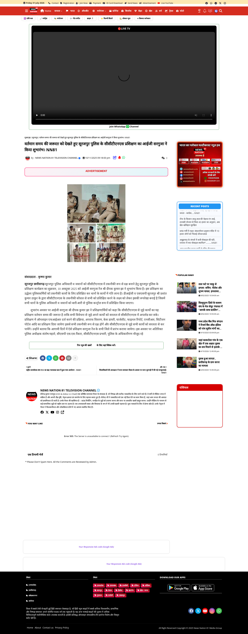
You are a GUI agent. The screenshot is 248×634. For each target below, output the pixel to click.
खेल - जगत (144, 590)
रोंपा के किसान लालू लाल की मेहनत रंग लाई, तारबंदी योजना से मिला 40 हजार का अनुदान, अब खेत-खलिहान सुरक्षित (200, 226)
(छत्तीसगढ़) (32, 590)
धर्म (158, 10)
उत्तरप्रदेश (100, 585)
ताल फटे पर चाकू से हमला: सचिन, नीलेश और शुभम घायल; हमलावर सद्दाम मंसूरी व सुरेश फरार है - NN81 (210, 287)
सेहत (138, 10)
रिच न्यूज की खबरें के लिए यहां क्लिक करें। (96, 345)
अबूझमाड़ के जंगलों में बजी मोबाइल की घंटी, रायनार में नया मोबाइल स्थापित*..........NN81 (198, 245)
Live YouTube (165, 3)
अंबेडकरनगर (32, 595)
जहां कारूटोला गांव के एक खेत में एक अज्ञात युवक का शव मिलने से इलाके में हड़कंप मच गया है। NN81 (210, 343)
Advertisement (148, 3)
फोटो (180, 10)
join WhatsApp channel (124, 126)
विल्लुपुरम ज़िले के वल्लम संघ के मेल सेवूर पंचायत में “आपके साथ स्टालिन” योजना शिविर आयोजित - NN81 (210, 306)
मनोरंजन (98, 10)
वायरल (57, 10)
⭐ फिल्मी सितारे (107, 18)
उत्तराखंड (113, 585)
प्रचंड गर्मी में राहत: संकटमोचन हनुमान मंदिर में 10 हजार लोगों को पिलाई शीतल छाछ (199, 236)
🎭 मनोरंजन (58, 18)
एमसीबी (125, 585)
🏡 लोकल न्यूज (125, 18)
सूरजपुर (35, 137)
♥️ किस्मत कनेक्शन (143, 18)
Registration (67, 3)
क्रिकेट (120, 590)
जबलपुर (122, 595)
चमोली (110, 595)
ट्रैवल (169, 10)
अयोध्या (31, 601)
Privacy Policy (62, 627)
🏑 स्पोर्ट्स (43, 18)
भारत (70, 10)
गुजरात (99, 595)
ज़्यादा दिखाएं (161, 423)
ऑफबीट (83, 10)
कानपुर (99, 590)
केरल (110, 590)
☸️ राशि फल (28, 18)
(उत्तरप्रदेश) (32, 585)
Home (48, 10)
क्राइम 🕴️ (90, 18)
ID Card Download (113, 3)
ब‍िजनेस (126, 10)
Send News (131, 3)
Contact (53, 3)
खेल (148, 10)
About (38, 627)
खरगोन (131, 590)
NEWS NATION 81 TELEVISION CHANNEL (68, 390)
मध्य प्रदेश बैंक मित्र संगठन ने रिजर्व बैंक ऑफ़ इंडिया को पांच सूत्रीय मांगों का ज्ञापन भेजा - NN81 (210, 325)
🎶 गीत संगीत (75, 18)
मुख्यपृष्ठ (28, 137)
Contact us (48, 627)
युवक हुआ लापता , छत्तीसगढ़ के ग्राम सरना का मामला (209, 362)
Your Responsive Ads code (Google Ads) (96, 546)
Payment (95, 3)
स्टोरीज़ (113, 10)
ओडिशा (147, 585)
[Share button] (75, 358)
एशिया (136, 585)
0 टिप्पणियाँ (162, 454)
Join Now (82, 3)
